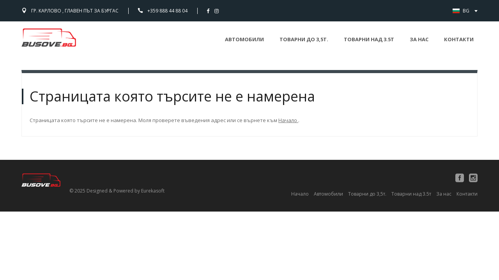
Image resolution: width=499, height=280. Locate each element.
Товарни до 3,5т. (304, 39)
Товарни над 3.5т (369, 39)
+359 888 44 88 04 (167, 10)
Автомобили (244, 39)
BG (470, 11)
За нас (419, 39)
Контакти (459, 39)
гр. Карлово (75, 10)
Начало (288, 120)
